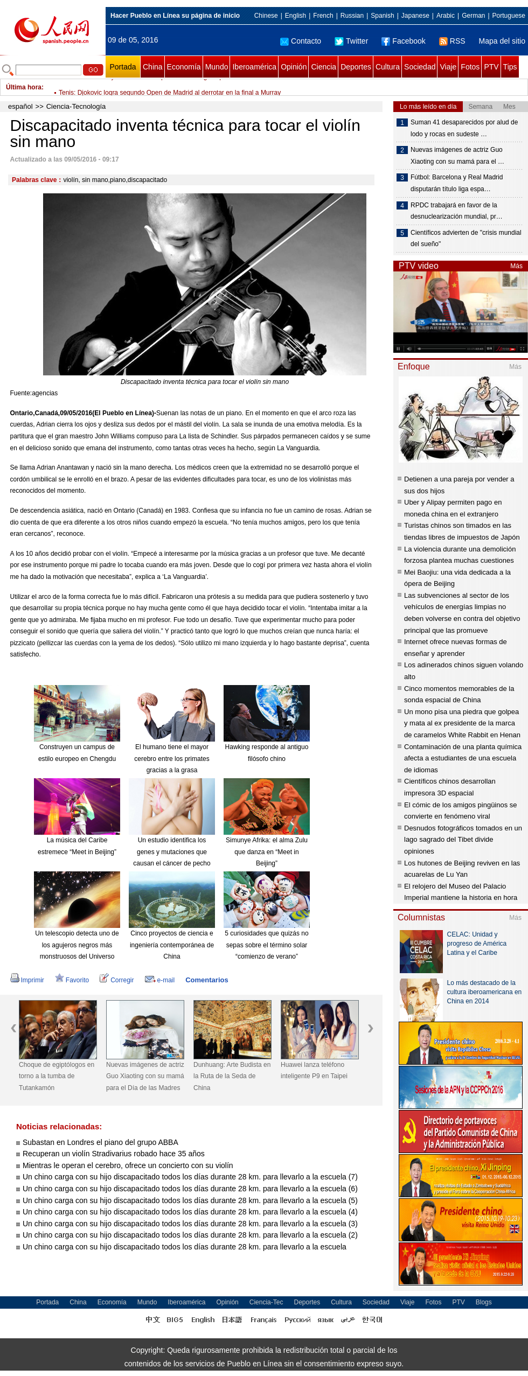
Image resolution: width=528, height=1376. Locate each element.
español (20, 106)
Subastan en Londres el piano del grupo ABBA (100, 1142)
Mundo (216, 66)
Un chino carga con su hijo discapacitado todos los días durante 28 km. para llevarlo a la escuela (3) (190, 1223)
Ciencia (323, 66)
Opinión (294, 66)
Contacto (300, 41)
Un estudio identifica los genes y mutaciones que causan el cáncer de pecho (171, 851)
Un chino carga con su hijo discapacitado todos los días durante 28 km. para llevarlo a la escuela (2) (190, 1235)
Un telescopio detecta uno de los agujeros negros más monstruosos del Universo (77, 945)
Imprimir (27, 980)
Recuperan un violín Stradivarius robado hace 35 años (114, 1153)
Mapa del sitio (502, 41)
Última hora (23, 87)
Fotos (470, 66)
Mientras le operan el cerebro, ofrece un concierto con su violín (128, 1165)
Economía (184, 66)
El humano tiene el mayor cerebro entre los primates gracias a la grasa (171, 758)
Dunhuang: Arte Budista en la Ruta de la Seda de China (231, 1076)
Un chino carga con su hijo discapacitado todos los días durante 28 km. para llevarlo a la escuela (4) (190, 1211)
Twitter (351, 41)
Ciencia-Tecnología (76, 106)
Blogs (484, 1302)
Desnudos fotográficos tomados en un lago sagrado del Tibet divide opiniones (463, 839)
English (295, 15)
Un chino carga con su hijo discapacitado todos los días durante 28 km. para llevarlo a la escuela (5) (190, 1200)
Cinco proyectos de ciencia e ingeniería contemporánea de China (172, 945)
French (323, 15)
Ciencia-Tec (266, 1302)
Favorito (72, 980)
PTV (491, 66)
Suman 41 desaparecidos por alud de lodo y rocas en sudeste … (464, 128)
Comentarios (206, 980)
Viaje (448, 66)
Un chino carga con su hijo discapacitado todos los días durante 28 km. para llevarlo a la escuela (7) (190, 1176)
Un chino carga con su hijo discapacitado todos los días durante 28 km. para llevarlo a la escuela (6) (190, 1188)
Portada (122, 66)
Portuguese (508, 15)
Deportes (356, 66)
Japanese (415, 15)
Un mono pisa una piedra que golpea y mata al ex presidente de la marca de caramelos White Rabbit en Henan (462, 723)
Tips (510, 66)
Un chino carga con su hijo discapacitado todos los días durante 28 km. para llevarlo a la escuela (184, 1246)
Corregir (117, 980)
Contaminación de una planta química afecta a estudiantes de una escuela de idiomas (463, 758)
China (153, 66)
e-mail (160, 980)
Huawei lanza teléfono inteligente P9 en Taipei (314, 1070)
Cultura (388, 66)
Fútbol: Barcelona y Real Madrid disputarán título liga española (149, 87)
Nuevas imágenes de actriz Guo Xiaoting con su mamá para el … (457, 155)
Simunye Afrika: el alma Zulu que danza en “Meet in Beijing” (267, 851)
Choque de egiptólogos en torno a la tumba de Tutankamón (56, 1076)
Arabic (445, 15)
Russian (352, 15)
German (473, 15)
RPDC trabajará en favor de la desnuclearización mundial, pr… (457, 211)
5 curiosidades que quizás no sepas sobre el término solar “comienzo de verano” (266, 945)
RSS (452, 41)
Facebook (403, 41)
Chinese (266, 15)
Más (516, 266)
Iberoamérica (254, 66)
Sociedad (419, 66)
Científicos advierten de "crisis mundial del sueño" (466, 238)
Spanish (382, 15)
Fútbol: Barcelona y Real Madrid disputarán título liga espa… (457, 183)
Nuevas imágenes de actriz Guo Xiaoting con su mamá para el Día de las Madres (145, 1076)
